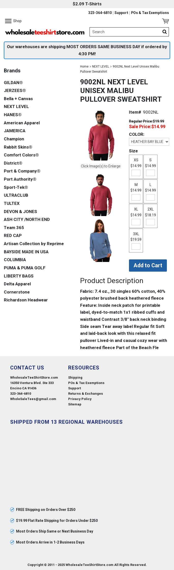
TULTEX (12, 203)
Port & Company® (22, 171)
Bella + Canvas (18, 99)
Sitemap (74, 404)
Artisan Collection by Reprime (34, 244)
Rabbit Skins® (18, 147)
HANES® (13, 115)
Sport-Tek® (16, 187)
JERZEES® (15, 90)
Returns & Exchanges (85, 393)
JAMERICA (14, 131)
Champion (14, 139)
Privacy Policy (80, 398)
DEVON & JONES (20, 211)
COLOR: (136, 134)
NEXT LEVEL (100, 66)
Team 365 (14, 227)
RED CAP (13, 235)
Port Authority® (20, 179)
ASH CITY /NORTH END (27, 219)
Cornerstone (17, 292)
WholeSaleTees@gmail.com (33, 398)
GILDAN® (13, 82)
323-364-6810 (100, 13)
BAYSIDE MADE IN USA (26, 252)
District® (13, 163)
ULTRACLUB (16, 195)
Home (84, 66)
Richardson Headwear (26, 300)
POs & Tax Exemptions (150, 13)
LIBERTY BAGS (19, 276)
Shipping (75, 377)
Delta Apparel (17, 284)
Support (121, 13)
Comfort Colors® (21, 155)
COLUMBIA (15, 260)
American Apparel (22, 123)
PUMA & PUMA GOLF (25, 268)
